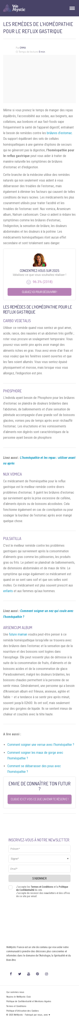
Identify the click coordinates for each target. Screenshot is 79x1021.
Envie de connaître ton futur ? (39, 786)
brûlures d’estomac (59, 133)
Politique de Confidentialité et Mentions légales (28, 1001)
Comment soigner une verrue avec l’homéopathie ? (40, 745)
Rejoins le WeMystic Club (18, 996)
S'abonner (39, 878)
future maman (18, 634)
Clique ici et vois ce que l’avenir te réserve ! (39, 799)
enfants (8, 591)
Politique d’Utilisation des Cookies (22, 1010)
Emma (23, 47)
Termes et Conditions (42, 886)
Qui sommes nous (15, 992)
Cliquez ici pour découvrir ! (39, 292)
